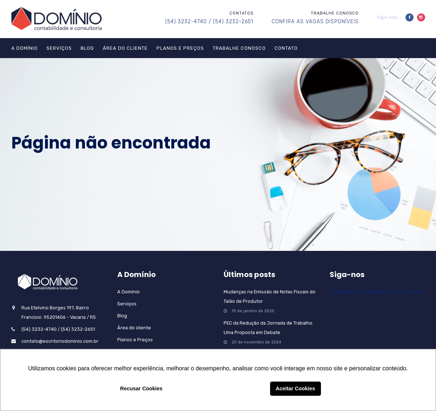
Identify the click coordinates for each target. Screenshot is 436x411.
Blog (87, 48)
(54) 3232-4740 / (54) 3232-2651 (209, 22)
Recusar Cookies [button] (141, 388)
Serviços (59, 48)
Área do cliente (125, 48)
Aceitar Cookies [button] (295, 388)
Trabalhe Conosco (239, 48)
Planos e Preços (180, 48)
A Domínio (24, 48)
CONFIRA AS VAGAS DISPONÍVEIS (315, 22)
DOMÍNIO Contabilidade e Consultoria (376, 292)
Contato (286, 48)
